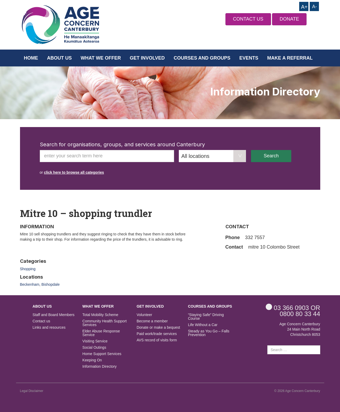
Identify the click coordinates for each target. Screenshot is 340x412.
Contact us (41, 321)
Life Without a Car (203, 325)
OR (293, 307)
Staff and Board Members (54, 315)
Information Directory (99, 367)
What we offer (101, 58)
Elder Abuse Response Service (101, 333)
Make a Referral (290, 58)
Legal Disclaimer (31, 391)
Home (31, 58)
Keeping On (92, 360)
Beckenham (30, 284)
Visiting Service (94, 341)
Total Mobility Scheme (100, 315)
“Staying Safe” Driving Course (206, 317)
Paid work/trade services (157, 334)
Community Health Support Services (104, 323)
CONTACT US (248, 19)
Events (248, 58)
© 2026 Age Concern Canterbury (297, 391)
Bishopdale (50, 284)
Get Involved (147, 58)
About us (59, 58)
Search (271, 155)
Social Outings (94, 348)
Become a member (152, 321)
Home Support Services (101, 354)
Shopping (28, 269)
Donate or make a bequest (158, 327)
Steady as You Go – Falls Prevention (208, 333)
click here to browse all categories (74, 172)
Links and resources (49, 327)
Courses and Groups (202, 58)
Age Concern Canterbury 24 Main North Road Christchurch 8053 (299, 329)
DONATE (289, 19)
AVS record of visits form (157, 340)
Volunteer (144, 315)
